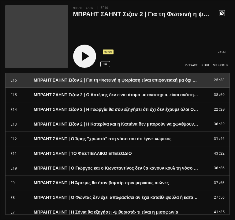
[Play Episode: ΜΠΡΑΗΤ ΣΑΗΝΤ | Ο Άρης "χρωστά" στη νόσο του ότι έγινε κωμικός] (117, 139)
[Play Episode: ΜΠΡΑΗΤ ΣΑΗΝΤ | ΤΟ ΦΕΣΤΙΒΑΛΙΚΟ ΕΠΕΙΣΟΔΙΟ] (117, 153)
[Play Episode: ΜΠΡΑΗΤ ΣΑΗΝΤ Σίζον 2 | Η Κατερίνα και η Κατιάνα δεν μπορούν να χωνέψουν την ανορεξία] (117, 124)
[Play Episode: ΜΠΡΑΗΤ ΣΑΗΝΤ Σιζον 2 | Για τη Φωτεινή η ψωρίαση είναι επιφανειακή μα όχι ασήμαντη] (117, 80)
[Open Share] (205, 65)
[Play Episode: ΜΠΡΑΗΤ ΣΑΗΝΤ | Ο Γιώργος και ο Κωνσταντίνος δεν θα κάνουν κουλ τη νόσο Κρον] (117, 168)
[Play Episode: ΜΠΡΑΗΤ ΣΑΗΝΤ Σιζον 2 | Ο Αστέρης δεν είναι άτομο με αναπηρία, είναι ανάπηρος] (117, 95)
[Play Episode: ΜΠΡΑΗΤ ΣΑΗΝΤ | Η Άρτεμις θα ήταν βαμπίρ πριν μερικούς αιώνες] (117, 183)
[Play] (84, 56)
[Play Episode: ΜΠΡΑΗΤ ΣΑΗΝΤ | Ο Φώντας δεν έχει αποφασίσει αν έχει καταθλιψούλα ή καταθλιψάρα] (117, 197)
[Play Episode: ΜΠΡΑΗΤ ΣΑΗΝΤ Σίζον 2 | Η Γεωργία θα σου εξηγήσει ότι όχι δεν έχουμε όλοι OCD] (117, 109)
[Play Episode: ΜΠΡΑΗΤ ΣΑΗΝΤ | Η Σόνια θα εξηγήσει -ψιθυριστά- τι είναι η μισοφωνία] (117, 212)
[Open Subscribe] (221, 65)
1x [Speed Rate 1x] (105, 64)
